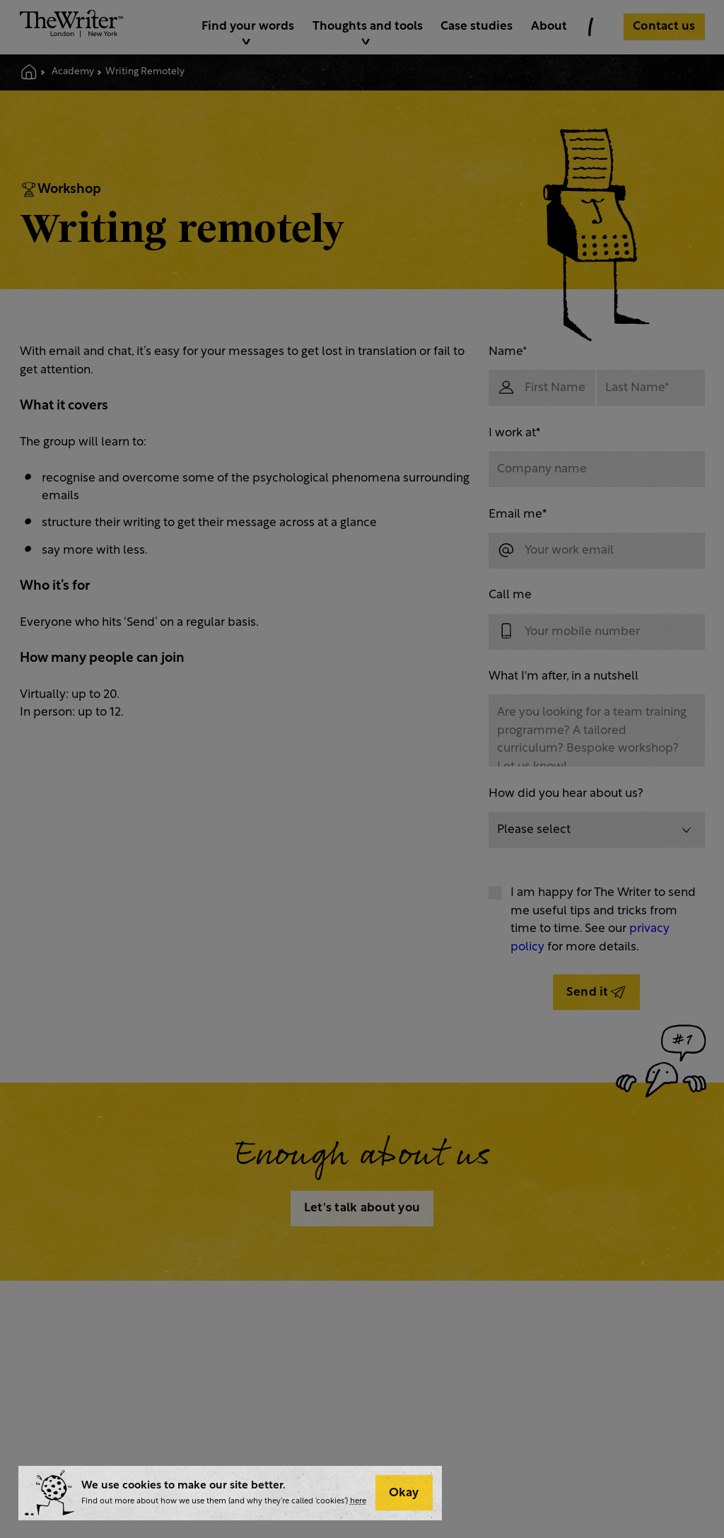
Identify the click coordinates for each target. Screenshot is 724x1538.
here (358, 1501)
